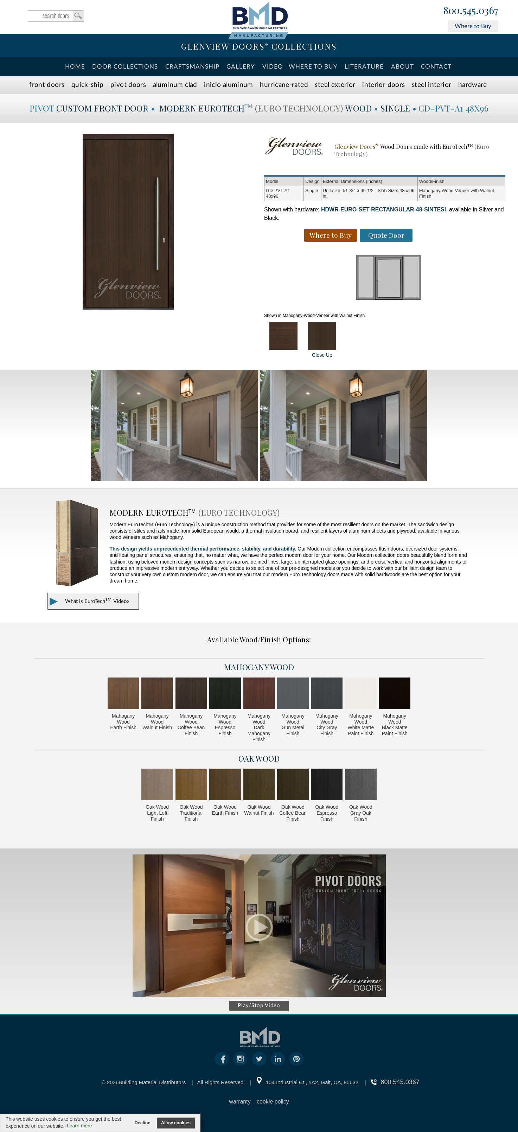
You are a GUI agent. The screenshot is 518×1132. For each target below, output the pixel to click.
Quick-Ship (87, 85)
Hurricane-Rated (284, 85)
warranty (239, 1102)
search (56, 16)
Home (75, 67)
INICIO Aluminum (228, 85)
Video (272, 67)
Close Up (322, 340)
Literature (364, 67)
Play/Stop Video (259, 1005)
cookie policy (273, 1102)
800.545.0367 (470, 11)
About (402, 67)
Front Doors (46, 85)
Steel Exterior (335, 85)
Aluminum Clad (175, 85)
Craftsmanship (192, 67)
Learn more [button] (79, 1125)
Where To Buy (313, 67)
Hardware (472, 85)
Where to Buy (473, 26)
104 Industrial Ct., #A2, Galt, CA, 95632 (312, 1082)
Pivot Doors (128, 85)
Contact (436, 67)
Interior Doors (383, 85)
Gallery (240, 67)
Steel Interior (431, 85)
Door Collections (125, 67)
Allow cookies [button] (176, 1122)
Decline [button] (143, 1122)
